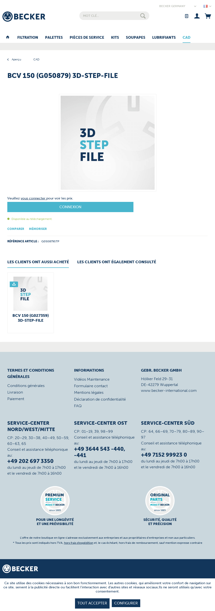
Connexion (70, 207)
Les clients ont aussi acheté (38, 262)
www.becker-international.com (169, 390)
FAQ (78, 406)
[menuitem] (114, 15)
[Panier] (208, 15)
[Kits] (115, 38)
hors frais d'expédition (78, 543)
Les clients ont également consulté (116, 262)
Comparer (15, 229)
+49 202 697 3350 (30, 461)
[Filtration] (27, 38)
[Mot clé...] (114, 15)
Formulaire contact (91, 386)
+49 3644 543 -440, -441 (99, 452)
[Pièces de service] (87, 38)
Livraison (15, 392)
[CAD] (186, 38)
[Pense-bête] (186, 15)
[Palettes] (54, 38)
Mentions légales (88, 392)
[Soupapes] (135, 38)
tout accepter (92, 603)
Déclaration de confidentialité (100, 399)
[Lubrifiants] (164, 38)
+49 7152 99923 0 (164, 454)
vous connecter (33, 198)
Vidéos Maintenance (92, 379)
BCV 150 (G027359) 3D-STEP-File (30, 318)
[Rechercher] (143, 15)
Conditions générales (26, 385)
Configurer (126, 603)
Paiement (15, 398)
